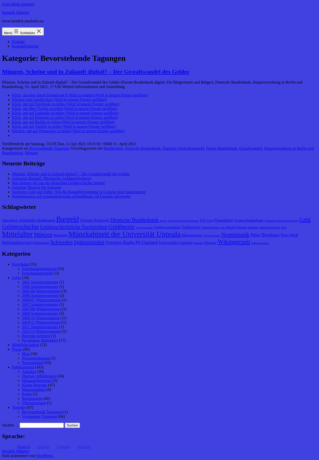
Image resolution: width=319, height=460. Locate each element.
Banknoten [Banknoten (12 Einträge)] (46, 220)
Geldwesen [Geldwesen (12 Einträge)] (190, 227)
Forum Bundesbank (222, 148)
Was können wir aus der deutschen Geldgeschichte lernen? (58, 183)
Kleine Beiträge (34, 385)
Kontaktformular (25, 46)
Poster (27, 394)
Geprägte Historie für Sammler (37, 187)
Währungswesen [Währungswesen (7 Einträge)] (260, 243)
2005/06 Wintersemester (41, 291)
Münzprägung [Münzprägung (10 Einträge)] (191, 235)
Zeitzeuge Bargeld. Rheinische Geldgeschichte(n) (51, 178)
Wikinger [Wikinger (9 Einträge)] (210, 243)
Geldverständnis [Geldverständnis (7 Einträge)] (144, 227)
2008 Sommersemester (40, 313)
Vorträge (19, 407)
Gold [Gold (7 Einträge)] (222, 227)
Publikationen (23, 367)
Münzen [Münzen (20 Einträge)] (43, 234)
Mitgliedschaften (25, 345)
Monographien (33, 389)
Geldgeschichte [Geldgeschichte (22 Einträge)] (20, 226)
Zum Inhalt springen (18, 4)
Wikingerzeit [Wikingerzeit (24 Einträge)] (234, 241)
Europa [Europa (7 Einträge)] (163, 220)
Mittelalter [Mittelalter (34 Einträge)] (17, 234)
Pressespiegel (32, 363)
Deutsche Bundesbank (142, 148)
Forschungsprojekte (37, 273)
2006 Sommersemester (40, 295)
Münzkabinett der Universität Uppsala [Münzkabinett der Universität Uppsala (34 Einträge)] (124, 234)
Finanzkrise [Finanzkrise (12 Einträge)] (224, 220)
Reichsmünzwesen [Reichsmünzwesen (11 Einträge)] (16, 242)
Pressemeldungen (36, 358)
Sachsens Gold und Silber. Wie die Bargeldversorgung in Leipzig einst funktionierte (79, 192)
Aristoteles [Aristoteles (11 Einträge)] (27, 220)
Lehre (16, 278)
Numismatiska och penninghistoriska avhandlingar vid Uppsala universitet (71, 196)
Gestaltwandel (250, 148)
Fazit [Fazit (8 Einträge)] (210, 220)
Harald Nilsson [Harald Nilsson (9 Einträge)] (236, 227)
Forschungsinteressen (39, 269)
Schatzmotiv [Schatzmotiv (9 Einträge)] (40, 243)
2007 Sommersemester (40, 304)
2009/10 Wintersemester (41, 318)
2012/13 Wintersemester (41, 331)
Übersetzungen (34, 403)
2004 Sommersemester (40, 286)
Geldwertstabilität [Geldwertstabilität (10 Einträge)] (167, 227)
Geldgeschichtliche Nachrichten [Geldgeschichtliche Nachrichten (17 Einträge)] (73, 227)
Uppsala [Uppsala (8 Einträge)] (198, 243)
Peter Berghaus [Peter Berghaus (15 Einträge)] (265, 234)
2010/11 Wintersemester (41, 322)
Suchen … (10, 425)
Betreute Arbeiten (36, 336)
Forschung (20, 264)
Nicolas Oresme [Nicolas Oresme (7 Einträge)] (211, 235)
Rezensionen (32, 398)
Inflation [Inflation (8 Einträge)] (252, 227)
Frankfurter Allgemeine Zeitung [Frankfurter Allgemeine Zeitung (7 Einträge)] (281, 220)
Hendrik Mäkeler (15, 12)
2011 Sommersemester (40, 327)
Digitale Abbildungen (39, 376)
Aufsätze (29, 371)
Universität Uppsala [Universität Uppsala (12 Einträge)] (175, 242)
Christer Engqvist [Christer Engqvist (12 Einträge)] (94, 220)
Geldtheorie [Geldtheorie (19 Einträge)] (121, 227)
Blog (26, 354)
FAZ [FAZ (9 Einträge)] (203, 220)
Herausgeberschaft (37, 380)
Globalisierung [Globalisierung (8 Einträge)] (210, 227)
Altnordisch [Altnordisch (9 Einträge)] (10, 220)
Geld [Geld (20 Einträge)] (305, 220)
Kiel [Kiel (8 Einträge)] (284, 227)
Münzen (31, 153)
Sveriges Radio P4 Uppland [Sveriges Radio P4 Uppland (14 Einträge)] (132, 242)
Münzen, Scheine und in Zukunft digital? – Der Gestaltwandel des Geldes (95, 71)
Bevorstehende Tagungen (49, 148)
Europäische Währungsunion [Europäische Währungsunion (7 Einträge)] (183, 220)
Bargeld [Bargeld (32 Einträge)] (67, 219)
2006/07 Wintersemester (41, 300)
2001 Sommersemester (40, 282)
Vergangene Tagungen (39, 416)
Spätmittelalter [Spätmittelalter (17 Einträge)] (89, 242)
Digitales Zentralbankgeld (183, 148)
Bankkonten (113, 148)
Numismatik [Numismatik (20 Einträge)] (235, 234)
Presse (17, 349)
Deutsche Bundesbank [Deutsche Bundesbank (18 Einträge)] (134, 220)
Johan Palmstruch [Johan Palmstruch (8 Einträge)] (269, 227)
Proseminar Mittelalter (40, 340)
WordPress (44, 456)
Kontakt (18, 42)
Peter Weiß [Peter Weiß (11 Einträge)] (289, 235)
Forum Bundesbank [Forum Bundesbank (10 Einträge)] (249, 220)
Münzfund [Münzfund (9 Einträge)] (61, 235)
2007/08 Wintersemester (41, 309)
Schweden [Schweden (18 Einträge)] (61, 242)
